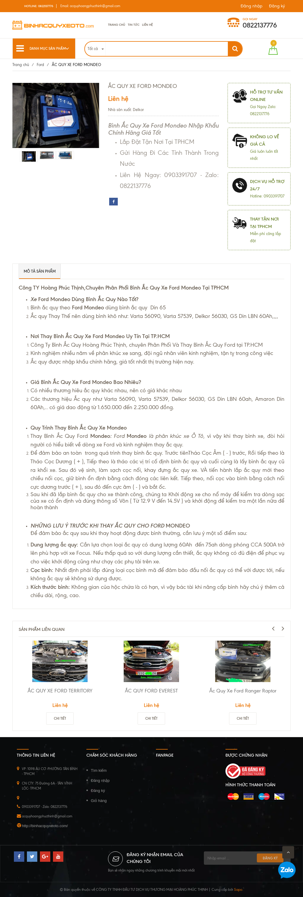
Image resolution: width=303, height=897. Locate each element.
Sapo (238, 890)
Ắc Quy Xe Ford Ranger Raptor (242, 691)
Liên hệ (147, 25)
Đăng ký (277, 6)
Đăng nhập (251, 6)
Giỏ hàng (99, 800)
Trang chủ (116, 25)
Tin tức (133, 25)
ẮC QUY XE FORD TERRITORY (60, 691)
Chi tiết (60, 718)
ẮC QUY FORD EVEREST (151, 691)
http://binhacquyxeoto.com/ (45, 826)
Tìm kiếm (99, 770)
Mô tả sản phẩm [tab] (40, 271)
